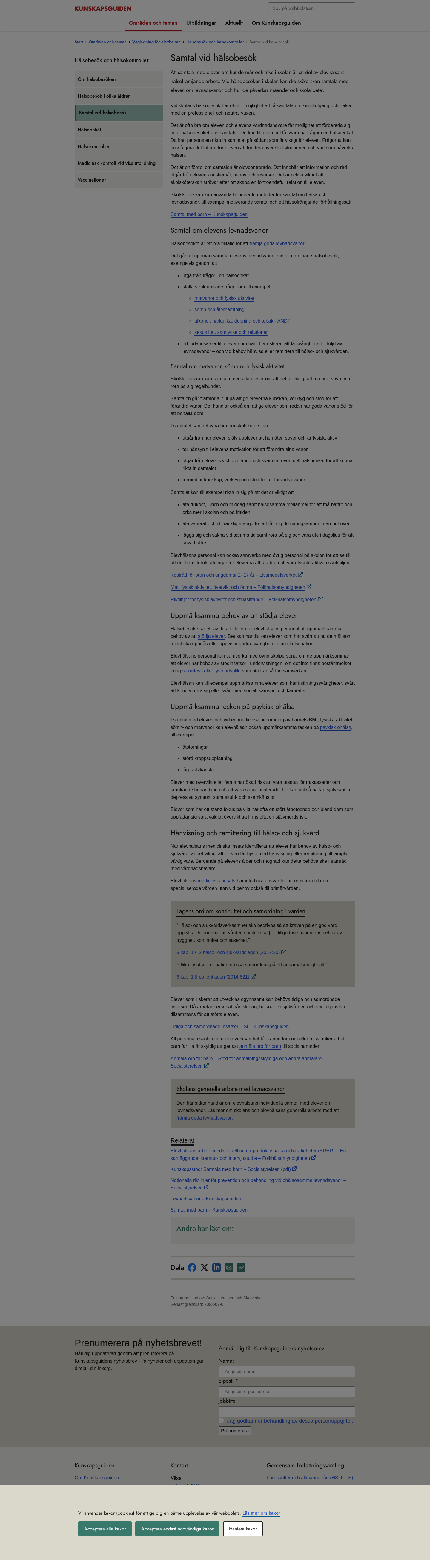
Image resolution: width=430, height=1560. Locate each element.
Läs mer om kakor (261, 1513)
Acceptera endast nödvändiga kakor (177, 1528)
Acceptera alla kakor (105, 1528)
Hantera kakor (243, 1528)
